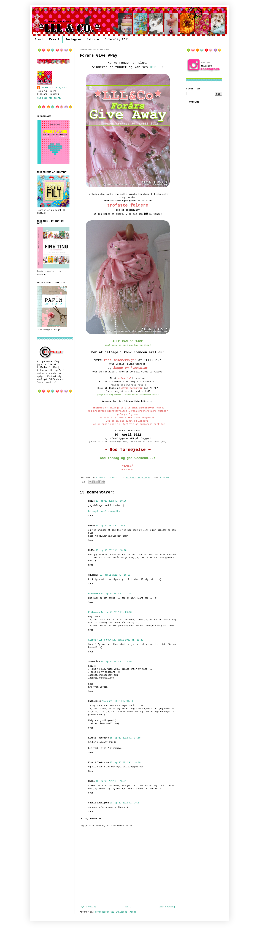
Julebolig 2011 (117, 39)
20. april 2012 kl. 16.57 (125, 803)
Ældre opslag (167, 907)
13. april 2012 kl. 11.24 (116, 593)
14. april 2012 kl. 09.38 (116, 612)
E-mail (54, 39)
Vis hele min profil (49, 98)
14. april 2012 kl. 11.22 (127, 640)
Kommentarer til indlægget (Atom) (115, 912)
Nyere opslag (88, 907)
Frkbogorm (94, 612)
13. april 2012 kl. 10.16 (111, 550)
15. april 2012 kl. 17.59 (125, 738)
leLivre (93, 39)
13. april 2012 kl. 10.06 (111, 501)
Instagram (73, 39)
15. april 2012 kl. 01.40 (117, 701)
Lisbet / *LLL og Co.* (54, 87)
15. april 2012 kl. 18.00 (125, 762)
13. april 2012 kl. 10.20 (115, 575)
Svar (90, 516)
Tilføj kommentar (91, 818)
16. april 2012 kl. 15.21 (111, 781)
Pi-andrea (94, 593)
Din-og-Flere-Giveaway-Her (104, 511)
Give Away (165, 477)
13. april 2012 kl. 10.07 (111, 526)
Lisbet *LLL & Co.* (99, 640)
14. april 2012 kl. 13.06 (116, 661)
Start (39, 39)
